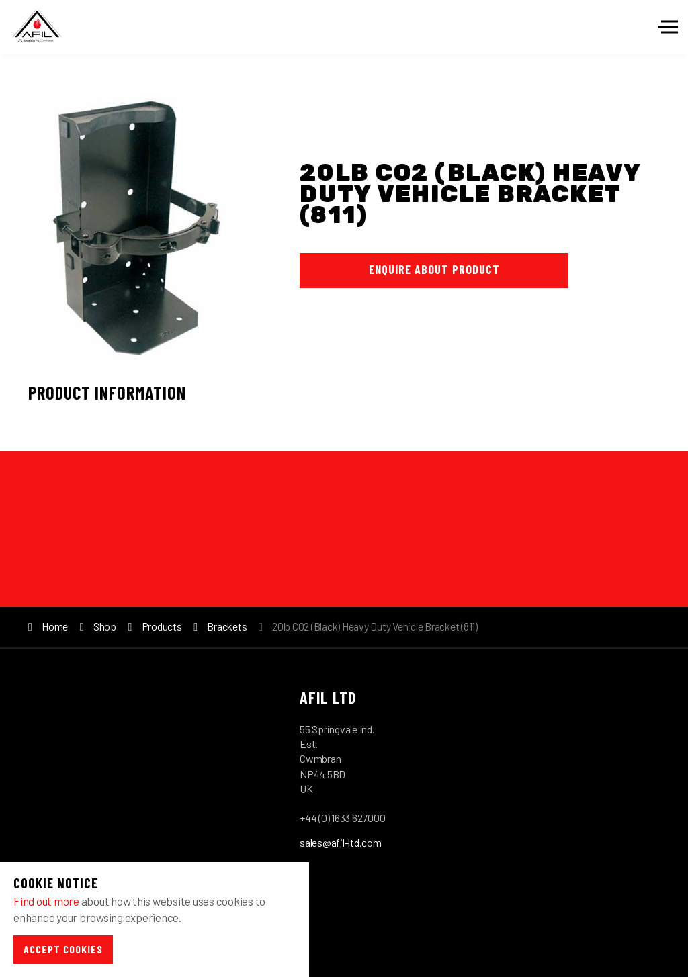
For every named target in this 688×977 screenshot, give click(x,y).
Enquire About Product (434, 269)
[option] (131, 225)
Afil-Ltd (37, 27)
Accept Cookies (63, 949)
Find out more (46, 901)
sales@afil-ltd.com (341, 842)
